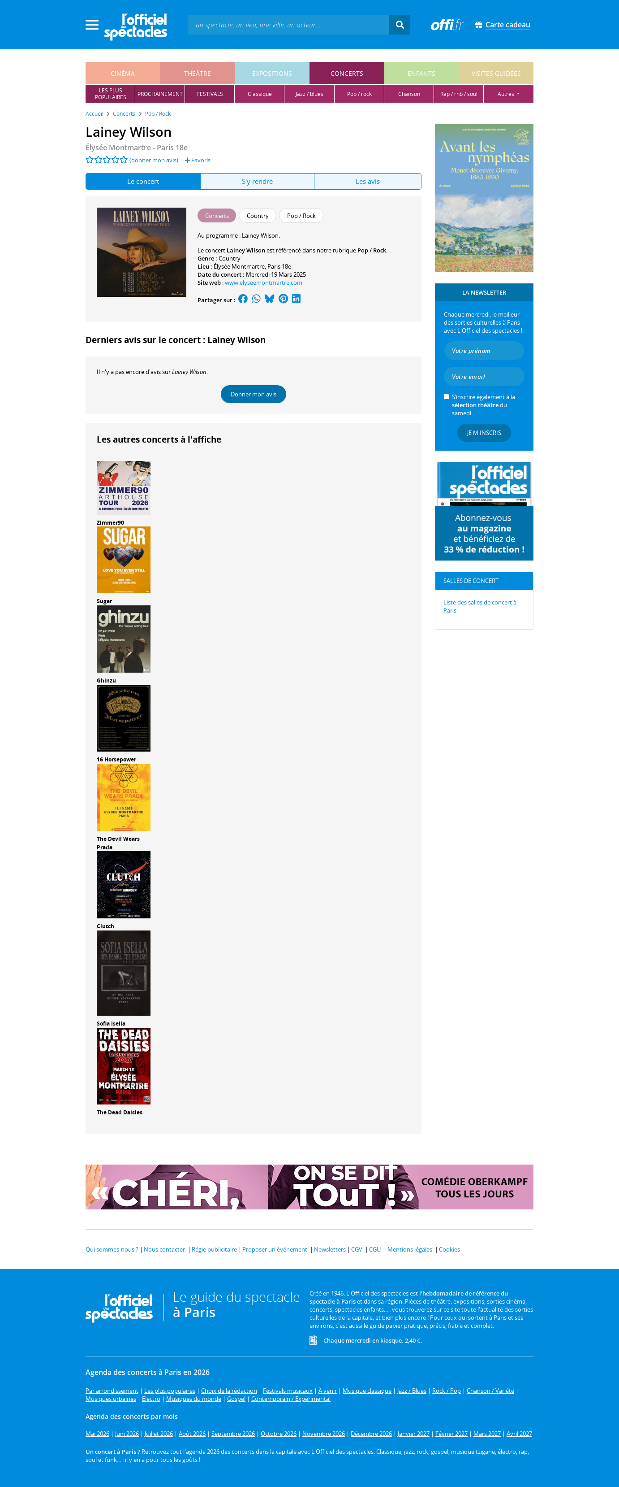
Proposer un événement (274, 1249)
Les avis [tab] (368, 181)
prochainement (160, 94)
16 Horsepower (116, 759)
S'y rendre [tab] (257, 181)
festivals (210, 94)
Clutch (105, 926)
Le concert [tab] (143, 181)
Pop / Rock (371, 250)
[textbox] (288, 24)
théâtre (197, 73)
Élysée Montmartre (239, 266)
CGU (375, 1249)
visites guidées (496, 73)
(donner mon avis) (153, 160)
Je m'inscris (484, 433)
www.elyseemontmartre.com (263, 282)
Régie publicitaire (214, 1249)
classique (260, 94)
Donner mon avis (253, 394)
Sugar (104, 601)
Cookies (449, 1249)
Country (230, 258)
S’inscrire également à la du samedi (483, 405)
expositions (272, 73)
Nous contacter (164, 1249)
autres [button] (507, 94)
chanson (409, 94)
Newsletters (330, 1249)
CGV (356, 1249)
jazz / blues (309, 94)
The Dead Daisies (119, 1112)
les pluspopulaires (110, 94)
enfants (421, 73)
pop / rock (359, 94)
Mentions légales (409, 1249)
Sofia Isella (111, 1023)
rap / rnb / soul (458, 94)
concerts (347, 73)
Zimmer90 (110, 522)
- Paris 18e (137, 147)
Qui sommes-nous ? (112, 1249)
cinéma (123, 73)
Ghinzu (106, 680)
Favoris (198, 160)
